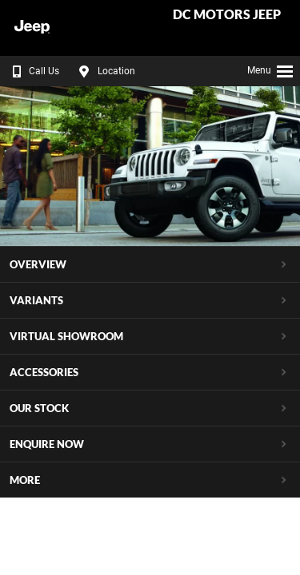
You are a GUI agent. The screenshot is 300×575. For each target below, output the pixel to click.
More (25, 480)
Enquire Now (47, 444)
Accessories (44, 372)
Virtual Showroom (66, 336)
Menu (270, 68)
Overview (38, 264)
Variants (36, 300)
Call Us (32, 71)
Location (104, 71)
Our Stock (39, 408)
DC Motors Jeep (227, 14)
